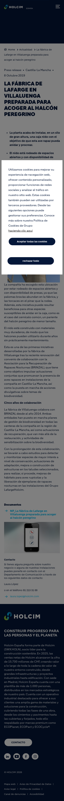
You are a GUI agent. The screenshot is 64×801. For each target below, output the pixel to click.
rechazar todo (31, 260)
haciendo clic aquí (20, 230)
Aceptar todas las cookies (32, 241)
